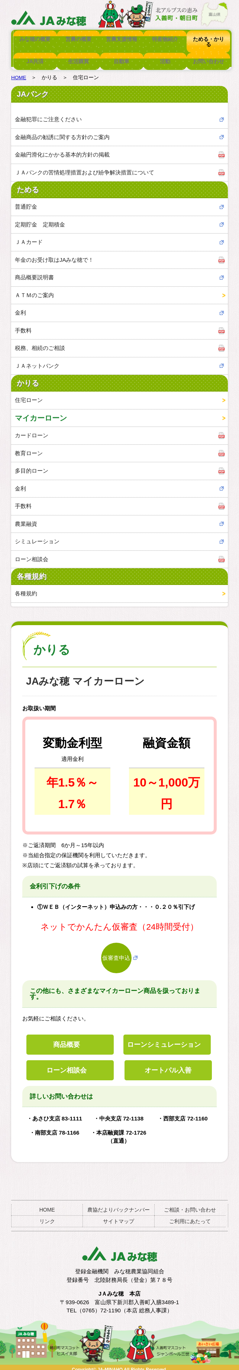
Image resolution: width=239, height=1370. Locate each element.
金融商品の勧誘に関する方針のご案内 (62, 132)
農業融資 (26, 519)
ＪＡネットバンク (37, 361)
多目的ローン (31, 466)
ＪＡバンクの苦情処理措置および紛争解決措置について (84, 168)
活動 (165, 57)
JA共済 (34, 57)
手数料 (23, 326)
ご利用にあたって (190, 1217)
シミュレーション (37, 537)
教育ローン (29, 449)
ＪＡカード (29, 237)
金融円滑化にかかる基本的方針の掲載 (62, 150)
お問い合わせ (208, 57)
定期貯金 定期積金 (40, 220)
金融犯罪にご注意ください (48, 115)
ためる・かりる (208, 39)
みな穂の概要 (35, 39)
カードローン (31, 431)
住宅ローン (29, 395)
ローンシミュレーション (164, 1040)
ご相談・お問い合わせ (190, 1205)
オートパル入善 (168, 1066)
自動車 (121, 57)
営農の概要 (78, 39)
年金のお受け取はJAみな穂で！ (54, 255)
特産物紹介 (165, 39)
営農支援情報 (121, 39)
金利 (20, 308)
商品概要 (66, 1040)
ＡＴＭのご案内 (34, 290)
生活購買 (78, 57)
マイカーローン (41, 413)
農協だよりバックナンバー (118, 1205)
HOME (18, 73)
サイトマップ (118, 1217)
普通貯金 (26, 202)
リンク (47, 1217)
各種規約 (26, 589)
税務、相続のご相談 (40, 343)
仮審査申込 (116, 953)
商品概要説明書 (34, 273)
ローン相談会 (31, 554)
